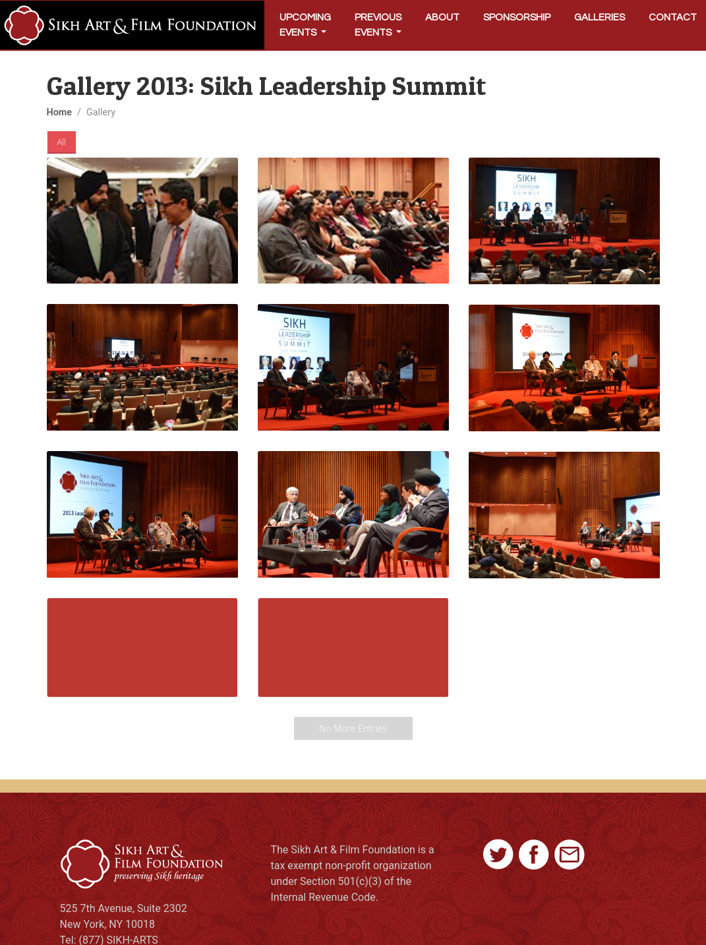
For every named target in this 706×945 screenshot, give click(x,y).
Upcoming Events (305, 25)
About (442, 17)
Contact (673, 17)
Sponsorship (516, 17)
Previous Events (378, 25)
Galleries (599, 17)
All (62, 142)
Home (60, 112)
